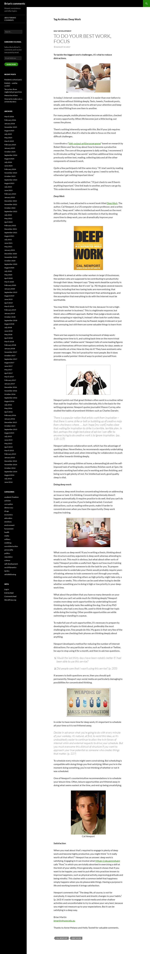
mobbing (7, 543)
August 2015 (9, 433)
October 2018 (9, 317)
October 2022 (9, 208)
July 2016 (8, 405)
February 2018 (10, 345)
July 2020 (8, 271)
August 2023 (9, 183)
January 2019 (9, 313)
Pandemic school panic (13, 80)
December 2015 (10, 422)
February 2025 (10, 145)
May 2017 (8, 370)
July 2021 (8, 239)
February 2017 (10, 380)
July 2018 (8, 327)
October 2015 (9, 426)
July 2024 (8, 162)
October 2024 (9, 152)
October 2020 (9, 261)
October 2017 (9, 355)
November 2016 (10, 391)
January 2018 (9, 348)
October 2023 (9, 176)
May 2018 (8, 334)
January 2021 (9, 250)
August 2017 (9, 363)
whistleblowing (10, 574)
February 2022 (10, 225)
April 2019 (8, 303)
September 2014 (10, 471)
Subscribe (11, 64)
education (8, 518)
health (6, 532)
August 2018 (9, 324)
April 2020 (8, 278)
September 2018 (10, 320)
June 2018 (8, 331)
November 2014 (10, 464)
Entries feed (8, 593)
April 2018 (8, 338)
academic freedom (11, 497)
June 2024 (8, 166)
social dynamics (10, 567)
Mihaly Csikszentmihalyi (107, 860)
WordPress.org (10, 600)
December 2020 (10, 254)
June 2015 (8, 440)
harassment (8, 529)
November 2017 (10, 352)
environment (9, 525)
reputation (8, 557)
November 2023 (10, 173)
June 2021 (8, 243)
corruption (8, 504)
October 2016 (9, 394)
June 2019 (8, 299)
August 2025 (9, 130)
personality (8, 550)
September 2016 (10, 398)
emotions (8, 522)
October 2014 (9, 468)
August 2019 (9, 296)
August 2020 (9, 268)
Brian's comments (14, 3)
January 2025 (9, 148)
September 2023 (10, 180)
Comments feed (10, 596)
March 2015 (9, 450)
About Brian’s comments (10, 19)
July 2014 (8, 479)
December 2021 (10, 229)
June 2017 (8, 366)
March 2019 (9, 306)
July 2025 (8, 134)
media (6, 536)
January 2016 (9, 419)
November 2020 (10, 257)
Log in (6, 589)
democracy (8, 508)
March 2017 (9, 377)
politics (7, 553)
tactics (6, 571)
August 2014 (9, 475)
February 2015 (10, 454)
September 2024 (10, 155)
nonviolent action (11, 546)
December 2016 (10, 387)
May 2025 (8, 138)
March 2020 (9, 282)
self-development (62, 31)
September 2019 (10, 292)
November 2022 (10, 204)
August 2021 (9, 236)
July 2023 (8, 187)
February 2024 (10, 169)
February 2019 (10, 310)
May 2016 (8, 408)
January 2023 (9, 197)
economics (8, 515)
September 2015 (10, 429)
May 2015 (8, 443)
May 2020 (8, 275)
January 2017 (9, 384)
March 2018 (9, 341)
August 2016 (9, 401)
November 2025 (10, 127)
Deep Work (76, 938)
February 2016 (10, 415)
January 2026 (9, 123)
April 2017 (8, 373)
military (7, 539)
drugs (6, 511)
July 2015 (8, 436)
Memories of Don (11, 95)
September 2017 (10, 359)
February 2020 (10, 285)
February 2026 (10, 120)
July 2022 (8, 215)
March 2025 (9, 141)
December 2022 (10, 201)
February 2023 (10, 194)
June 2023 (8, 190)
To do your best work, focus (82, 38)
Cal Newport (62, 938)
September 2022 (10, 211)
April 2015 (8, 447)
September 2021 (10, 232)
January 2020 (9, 289)
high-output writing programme (85, 143)
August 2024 (9, 159)
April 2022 (8, 222)
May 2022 (8, 218)
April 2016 (8, 412)
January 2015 (9, 457)
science (7, 560)
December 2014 (10, 461)
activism (7, 500)
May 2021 (8, 246)
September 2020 (10, 264)
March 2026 (9, 116)
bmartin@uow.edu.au (64, 920)
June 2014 (8, 482)
